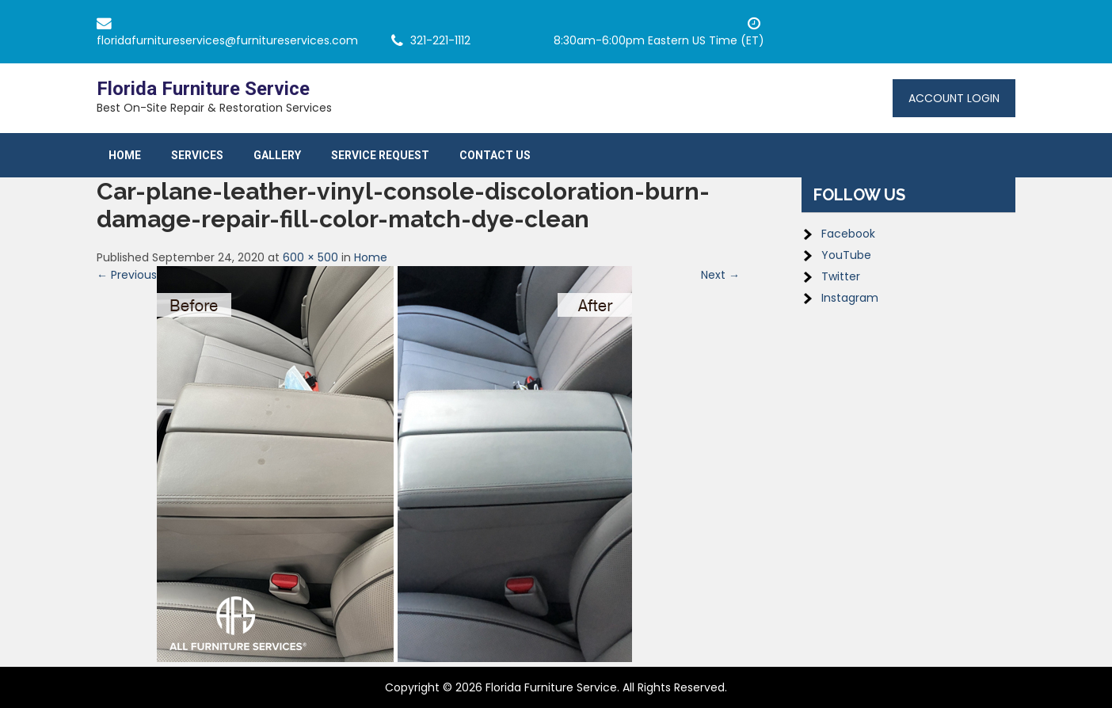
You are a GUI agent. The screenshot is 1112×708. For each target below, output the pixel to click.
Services (197, 155)
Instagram (849, 298)
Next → (720, 275)
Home (125, 155)
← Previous (127, 275)
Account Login (954, 98)
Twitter (840, 276)
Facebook (848, 234)
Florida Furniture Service (203, 89)
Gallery (277, 155)
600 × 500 (310, 257)
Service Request (380, 155)
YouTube (846, 255)
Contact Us (495, 155)
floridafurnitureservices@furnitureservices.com (227, 40)
